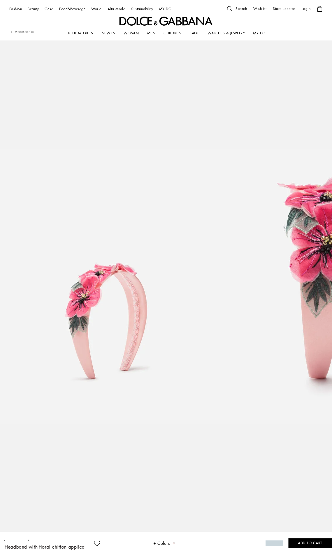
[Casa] (49, 9)
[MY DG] (165, 9)
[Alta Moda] (116, 9)
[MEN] (151, 33)
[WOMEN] (131, 33)
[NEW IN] (108, 33)
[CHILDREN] (172, 33)
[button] (237, 9)
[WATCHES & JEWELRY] (226, 33)
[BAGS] (194, 33)
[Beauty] (33, 9)
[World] (96, 9)
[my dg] (259, 33)
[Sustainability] (142, 9)
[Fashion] (15, 9)
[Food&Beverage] (72, 9)
